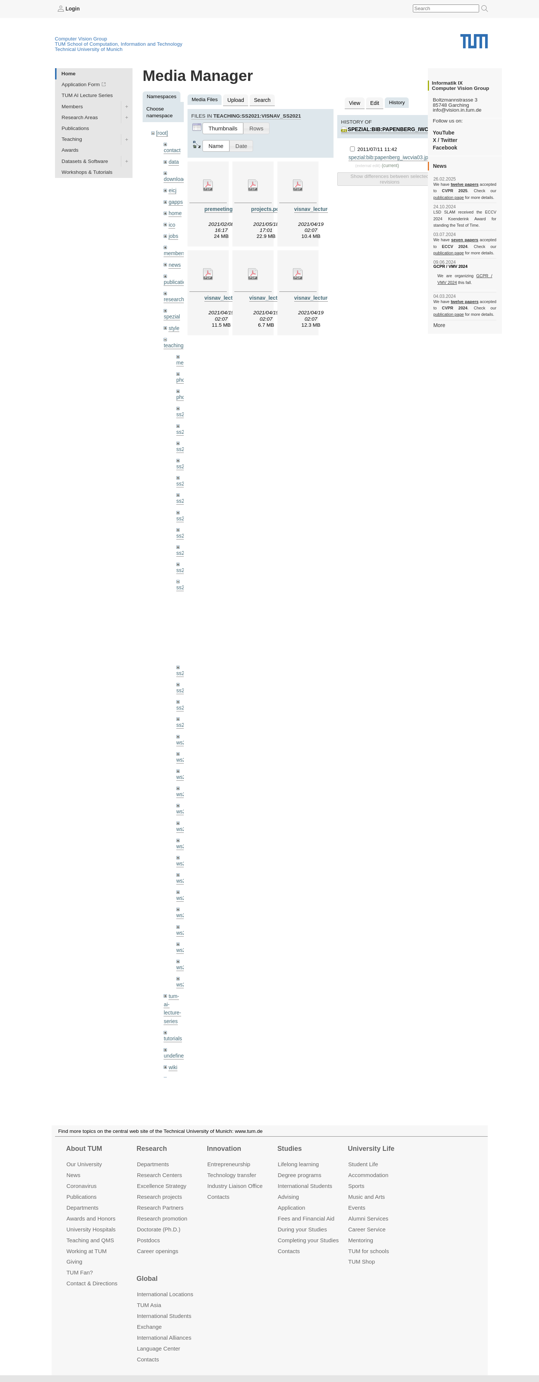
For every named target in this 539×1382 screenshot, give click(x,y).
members (174, 251)
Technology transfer (231, 1175)
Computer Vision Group (81, 38)
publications (177, 279)
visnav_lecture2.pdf (228, 297)
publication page (448, 197)
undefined (175, 1041)
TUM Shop (361, 1261)
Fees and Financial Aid (306, 1218)
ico (171, 223)
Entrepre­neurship (228, 1164)
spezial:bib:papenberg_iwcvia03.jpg (400, 128)
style (173, 324)
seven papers (464, 240)
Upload (235, 99)
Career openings (158, 1251)
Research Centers (159, 1175)
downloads (176, 178)
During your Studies (302, 1229)
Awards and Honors (90, 1218)
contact (172, 149)
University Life (371, 1148)
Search (261, 99)
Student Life (363, 1164)
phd (180, 375)
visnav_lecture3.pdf (273, 297)
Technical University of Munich (89, 49)
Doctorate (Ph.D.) (158, 1229)
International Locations (165, 1294)
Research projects (159, 1197)
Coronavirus (81, 1186)
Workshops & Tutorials (87, 172)
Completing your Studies (308, 1240)
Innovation (224, 1148)
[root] (162, 133)
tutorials (173, 1024)
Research (152, 1148)
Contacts (218, 1197)
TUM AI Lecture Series (87, 95)
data (173, 161)
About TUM (84, 1148)
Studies (289, 1148)
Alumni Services (368, 1218)
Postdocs (148, 1240)
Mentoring (360, 1240)
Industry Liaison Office (235, 1186)
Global (147, 1278)
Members (72, 106)
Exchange (149, 1327)
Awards (70, 150)
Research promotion (162, 1218)
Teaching (72, 139)
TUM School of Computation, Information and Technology (119, 43)
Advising (288, 1197)
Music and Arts (366, 1197)
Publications (75, 128)
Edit (373, 102)
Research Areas (80, 117)
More (439, 324)
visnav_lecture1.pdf (318, 208)
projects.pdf (266, 208)
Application (291, 1207)
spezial (171, 313)
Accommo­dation (368, 1175)
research (173, 296)
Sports (356, 1186)
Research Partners (160, 1207)
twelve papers (464, 184)
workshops (176, 1069)
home (174, 211)
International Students (305, 1186)
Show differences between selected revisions (389, 178)
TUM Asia (149, 1305)
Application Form (81, 84)
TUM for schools (368, 1251)
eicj (172, 189)
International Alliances (164, 1337)
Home (68, 73)
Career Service (367, 1229)
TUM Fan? (79, 1272)
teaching (173, 341)
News (73, 1175)
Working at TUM (86, 1251)
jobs (173, 233)
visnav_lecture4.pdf (318, 297)
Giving (74, 1261)
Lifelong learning (298, 1164)
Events (356, 1207)
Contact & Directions (91, 1283)
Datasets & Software (85, 161)
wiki (172, 1052)
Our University (84, 1164)
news (174, 262)
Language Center (158, 1348)
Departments (82, 1207)
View (354, 102)
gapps (175, 200)
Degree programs (299, 1175)
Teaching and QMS (90, 1240)
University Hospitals (90, 1229)
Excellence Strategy (161, 1186)
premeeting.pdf (222, 208)
